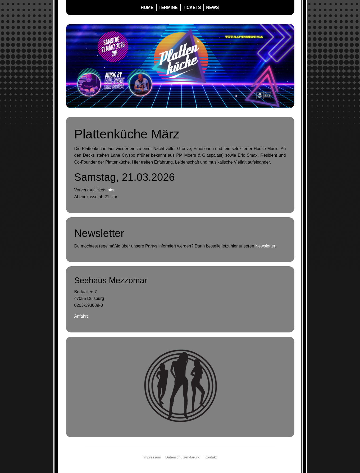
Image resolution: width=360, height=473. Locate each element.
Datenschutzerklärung (182, 457)
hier (111, 190)
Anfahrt (81, 316)
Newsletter (265, 246)
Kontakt (210, 457)
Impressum (152, 457)
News (212, 7)
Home (147, 7)
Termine (168, 7)
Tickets (192, 7)
